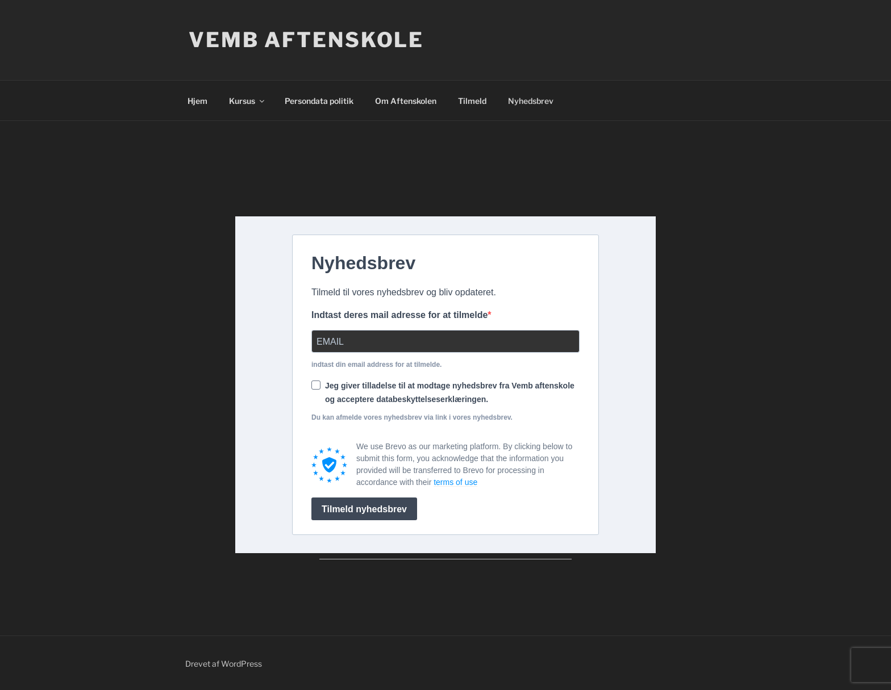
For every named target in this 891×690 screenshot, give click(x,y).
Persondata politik (319, 101)
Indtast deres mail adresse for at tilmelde (399, 315)
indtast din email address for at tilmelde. (376, 365)
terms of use (455, 482)
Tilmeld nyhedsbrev (364, 509)
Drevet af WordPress (223, 663)
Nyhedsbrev (530, 101)
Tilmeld (472, 101)
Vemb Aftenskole (306, 39)
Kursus (247, 101)
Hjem (197, 101)
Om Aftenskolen (405, 101)
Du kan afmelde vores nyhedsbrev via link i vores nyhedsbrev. (412, 417)
